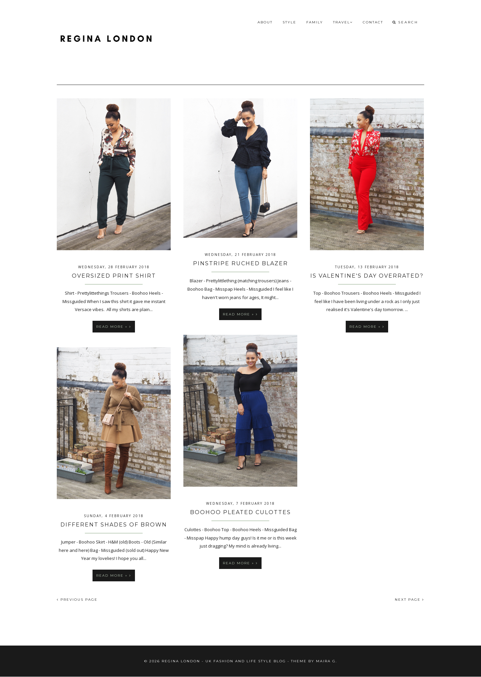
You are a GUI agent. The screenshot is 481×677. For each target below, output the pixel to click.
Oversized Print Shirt (114, 276)
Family (314, 22)
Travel (343, 22)
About (265, 22)
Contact (373, 22)
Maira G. (326, 661)
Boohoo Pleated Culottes (240, 512)
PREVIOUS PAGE (77, 599)
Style (289, 22)
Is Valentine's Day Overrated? (367, 276)
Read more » (113, 326)
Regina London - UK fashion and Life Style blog (224, 661)
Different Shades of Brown (113, 524)
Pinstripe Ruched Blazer (240, 263)
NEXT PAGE (409, 599)
